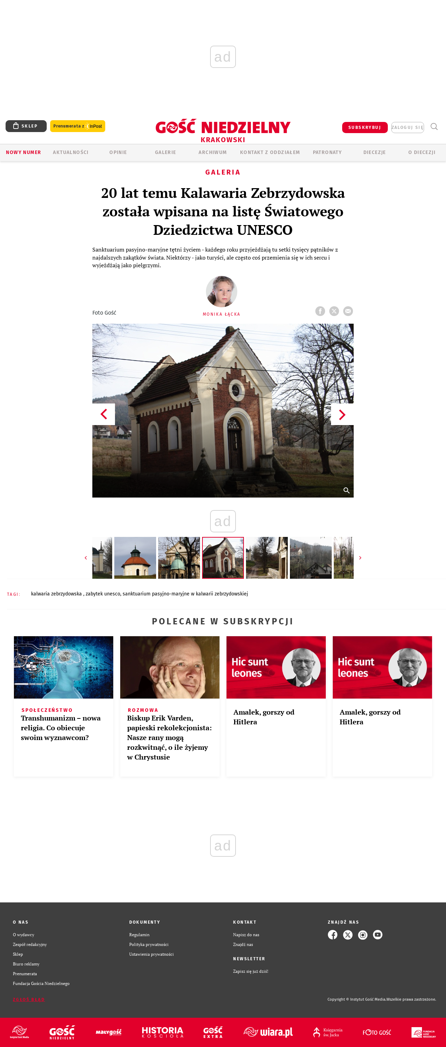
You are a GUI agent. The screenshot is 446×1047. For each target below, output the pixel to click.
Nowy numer (23, 152)
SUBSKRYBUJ (364, 127)
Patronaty (327, 152)
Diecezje (374, 152)
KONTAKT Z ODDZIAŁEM (270, 152)
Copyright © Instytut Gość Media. (357, 999)
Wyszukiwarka (434, 126)
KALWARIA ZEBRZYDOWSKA (57, 594)
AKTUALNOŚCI (71, 152)
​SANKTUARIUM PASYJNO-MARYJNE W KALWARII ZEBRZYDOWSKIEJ (185, 594)
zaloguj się (408, 127)
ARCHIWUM (213, 152)
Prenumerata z (77, 126)
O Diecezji (422, 152)
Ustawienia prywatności (151, 954)
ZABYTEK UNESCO (103, 594)
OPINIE (118, 152)
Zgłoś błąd (29, 999)
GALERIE (165, 152)
